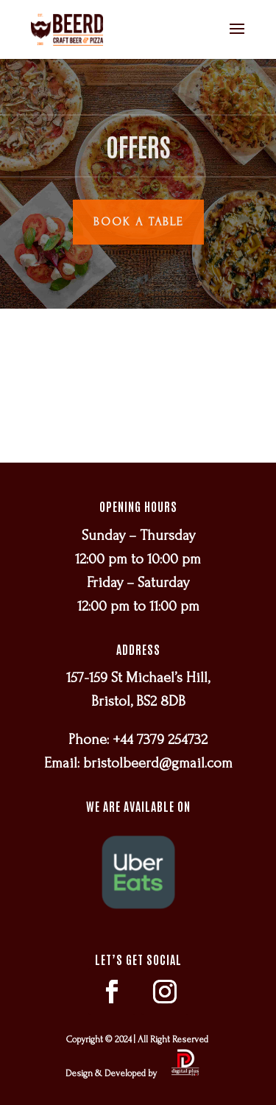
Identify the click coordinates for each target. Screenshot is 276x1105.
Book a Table (138, 221)
